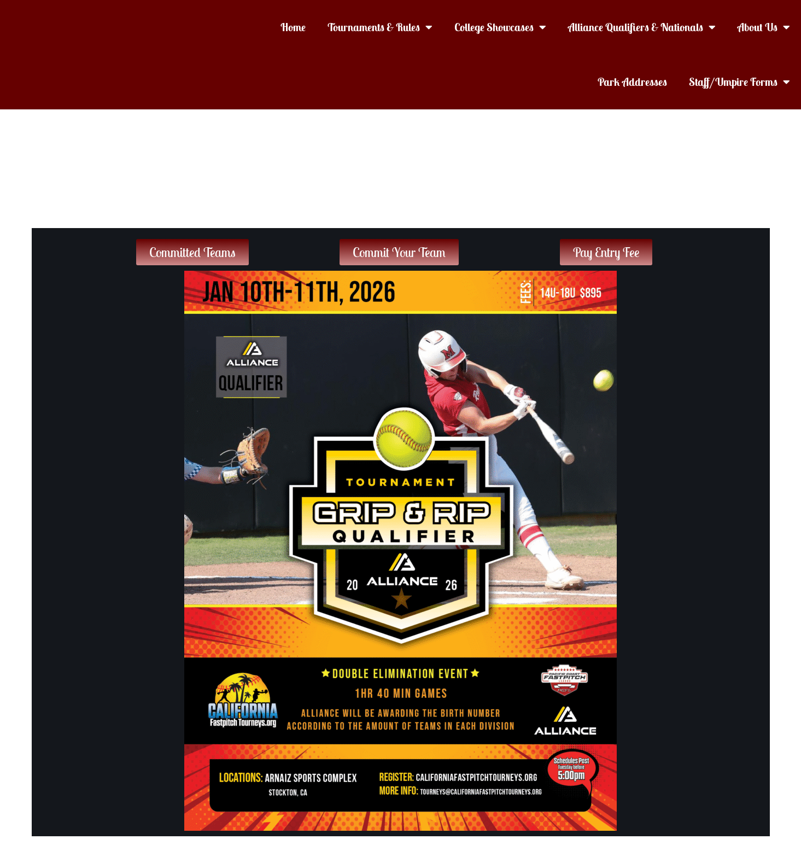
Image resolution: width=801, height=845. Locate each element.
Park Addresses (632, 82)
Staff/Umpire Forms (739, 82)
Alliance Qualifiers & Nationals (642, 27)
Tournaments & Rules (380, 27)
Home (293, 27)
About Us (764, 27)
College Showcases (500, 27)
